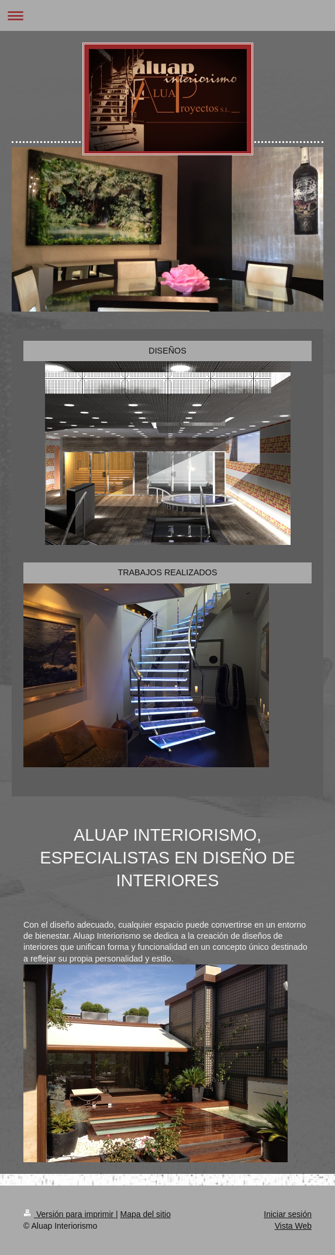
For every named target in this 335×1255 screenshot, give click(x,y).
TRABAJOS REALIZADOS (167, 572)
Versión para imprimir (69, 1214)
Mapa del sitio (145, 1214)
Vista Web (293, 1225)
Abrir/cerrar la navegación (167, 15)
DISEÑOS (167, 350)
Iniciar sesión (288, 1214)
